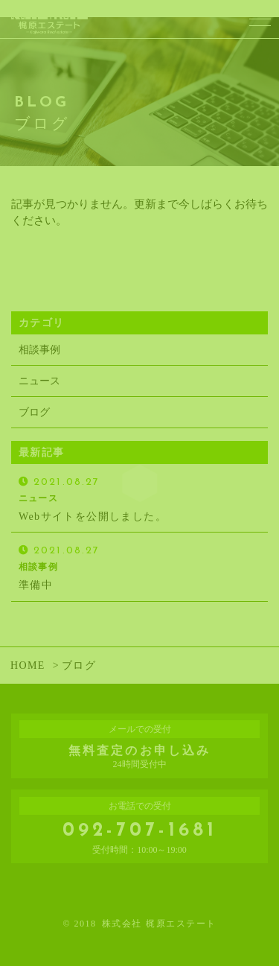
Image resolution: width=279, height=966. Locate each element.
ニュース (39, 381)
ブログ (34, 412)
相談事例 (39, 349)
